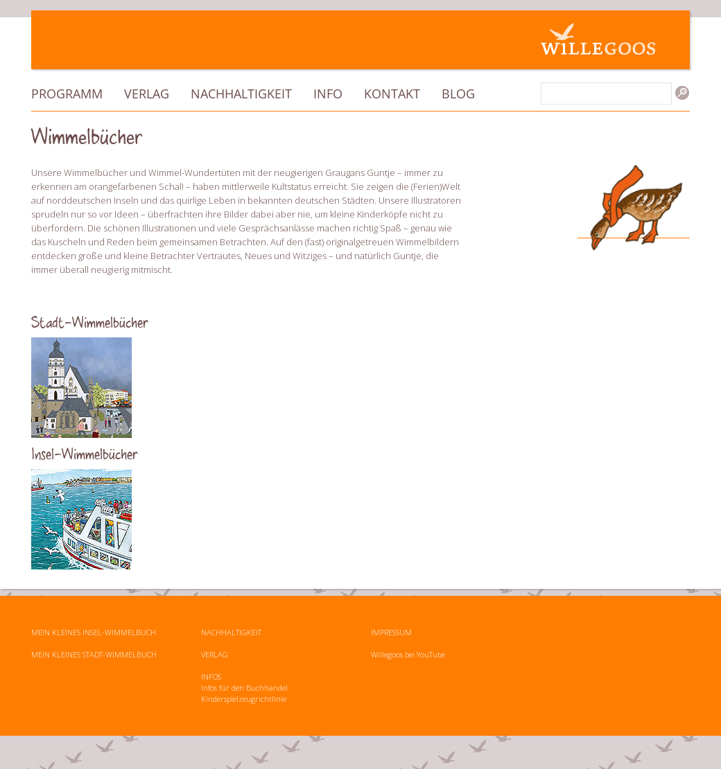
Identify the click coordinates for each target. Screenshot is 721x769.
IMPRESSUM (391, 632)
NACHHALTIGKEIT (231, 632)
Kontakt (392, 93)
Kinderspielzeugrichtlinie (243, 698)
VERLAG (214, 654)
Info (327, 93)
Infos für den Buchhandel (244, 687)
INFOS (211, 676)
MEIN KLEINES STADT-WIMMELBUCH (94, 654)
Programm (67, 93)
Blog (458, 93)
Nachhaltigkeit (241, 93)
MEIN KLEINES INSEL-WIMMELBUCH (93, 632)
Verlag (146, 93)
